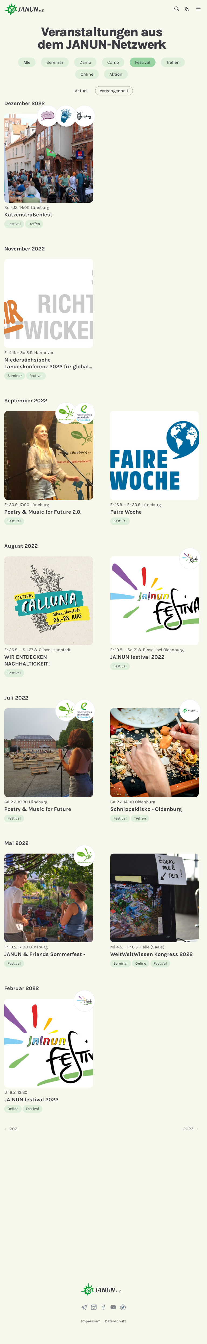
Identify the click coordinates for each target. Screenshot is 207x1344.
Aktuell (81, 90)
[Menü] (198, 8)
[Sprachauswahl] (187, 9)
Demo (85, 62)
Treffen (173, 62)
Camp (113, 62)
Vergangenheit (114, 90)
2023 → (191, 1128)
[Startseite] (24, 8)
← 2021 (11, 1128)
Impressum (91, 1321)
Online (87, 74)
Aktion (115, 74)
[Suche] (176, 9)
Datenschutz (115, 1321)
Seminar (54, 62)
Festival (142, 62)
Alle (26, 62)
